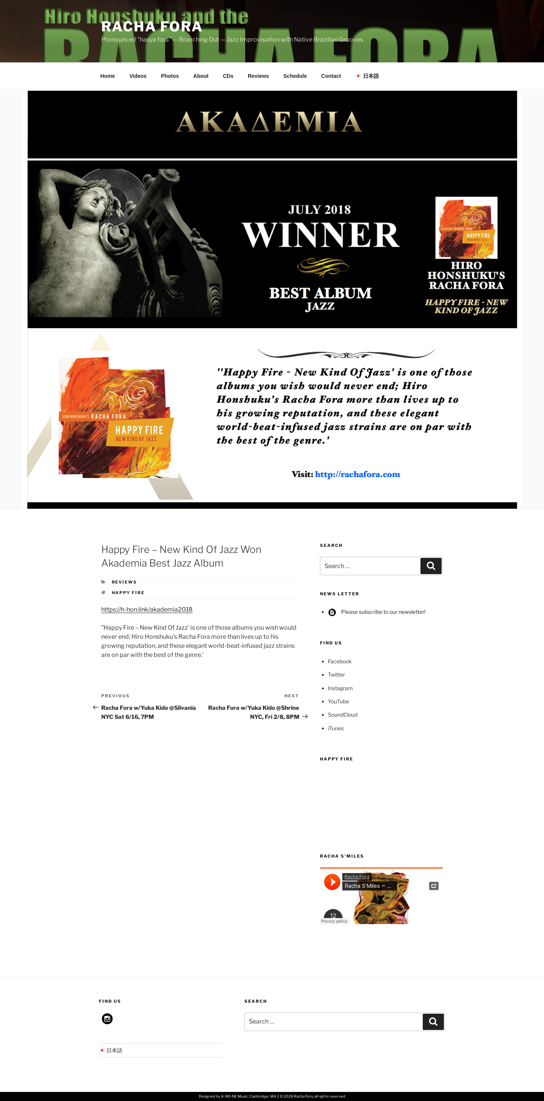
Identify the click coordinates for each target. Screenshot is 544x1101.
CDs (228, 76)
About (201, 76)
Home (107, 76)
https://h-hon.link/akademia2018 (147, 609)
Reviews (258, 76)
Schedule (295, 76)
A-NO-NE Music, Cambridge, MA (248, 1096)
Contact (331, 76)
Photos (170, 76)
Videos (138, 76)
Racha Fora (152, 26)
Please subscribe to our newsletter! (376, 612)
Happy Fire (128, 592)
